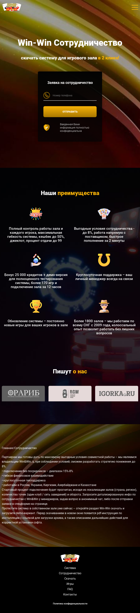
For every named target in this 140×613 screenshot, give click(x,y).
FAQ (70, 589)
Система (70, 568)
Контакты (70, 594)
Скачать (70, 578)
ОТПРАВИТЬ (70, 111)
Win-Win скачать (111, 508)
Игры (70, 584)
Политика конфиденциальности (70, 603)
